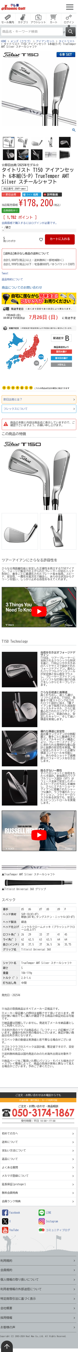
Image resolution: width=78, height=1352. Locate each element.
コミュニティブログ (54, 1230)
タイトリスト (67, 41)
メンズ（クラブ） (21, 41)
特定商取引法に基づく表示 (18, 1298)
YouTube (10, 1230)
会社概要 (6, 1308)
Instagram (48, 1221)
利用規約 (6, 1260)
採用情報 (6, 1317)
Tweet (5, 273)
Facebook (11, 1212)
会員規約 (6, 1270)
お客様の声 (7, 1327)
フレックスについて (16, 409)
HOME (3, 41)
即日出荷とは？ (13, 399)
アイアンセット (45, 41)
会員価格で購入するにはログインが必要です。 (30, 223)
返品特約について (12, 279)
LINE (45, 1212)
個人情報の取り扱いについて (19, 1279)
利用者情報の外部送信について (21, 1289)
